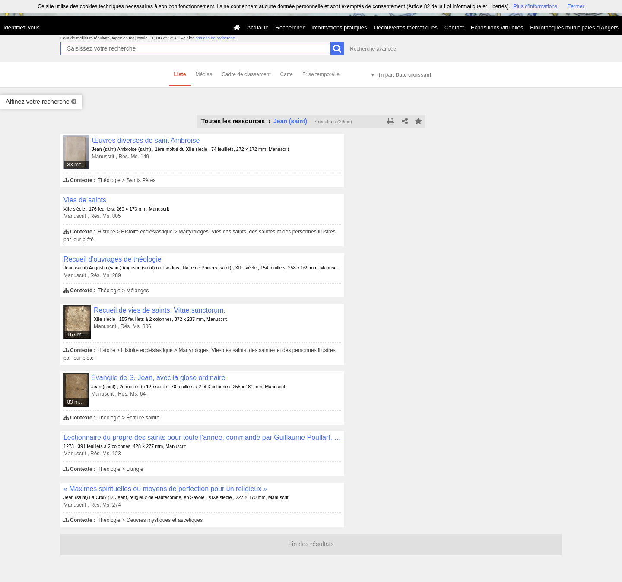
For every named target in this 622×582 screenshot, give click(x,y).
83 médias (78, 165)
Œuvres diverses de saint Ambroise (146, 140)
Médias (204, 74)
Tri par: (405, 75)
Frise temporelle (321, 74)
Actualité (258, 27)
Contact (454, 27)
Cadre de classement (246, 74)
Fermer (576, 6)
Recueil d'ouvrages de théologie (112, 259)
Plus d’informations (535, 6)
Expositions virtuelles (497, 27)
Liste (180, 74)
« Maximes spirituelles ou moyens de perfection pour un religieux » (165, 488)
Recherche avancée (373, 49)
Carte (286, 74)
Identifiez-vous (21, 27)
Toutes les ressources (233, 121)
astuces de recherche (215, 37)
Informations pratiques (339, 27)
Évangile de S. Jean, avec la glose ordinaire (158, 377)
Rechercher (290, 27)
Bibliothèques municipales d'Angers (574, 27)
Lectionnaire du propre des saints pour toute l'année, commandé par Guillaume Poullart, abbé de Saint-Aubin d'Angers (202, 437)
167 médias (79, 335)
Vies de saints (84, 200)
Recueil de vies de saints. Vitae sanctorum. (159, 310)
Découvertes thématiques (406, 27)
